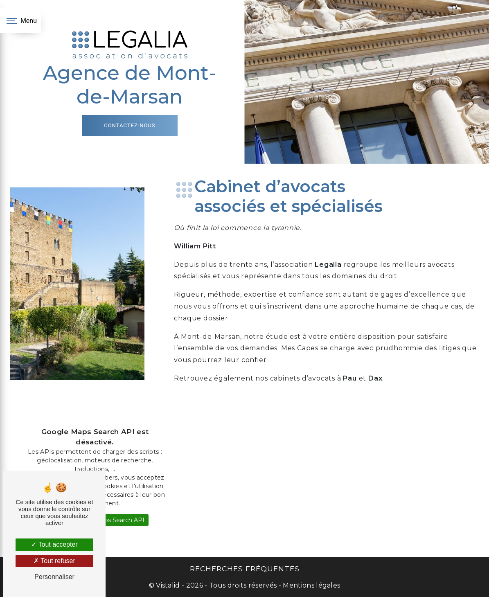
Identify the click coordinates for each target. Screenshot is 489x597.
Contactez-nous (129, 125)
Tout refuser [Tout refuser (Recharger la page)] (54, 560)
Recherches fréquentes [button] (245, 568)
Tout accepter (54, 544)
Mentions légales (310, 585)
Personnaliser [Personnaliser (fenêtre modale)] (54, 576)
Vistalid (168, 585)
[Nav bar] (20, 20)
